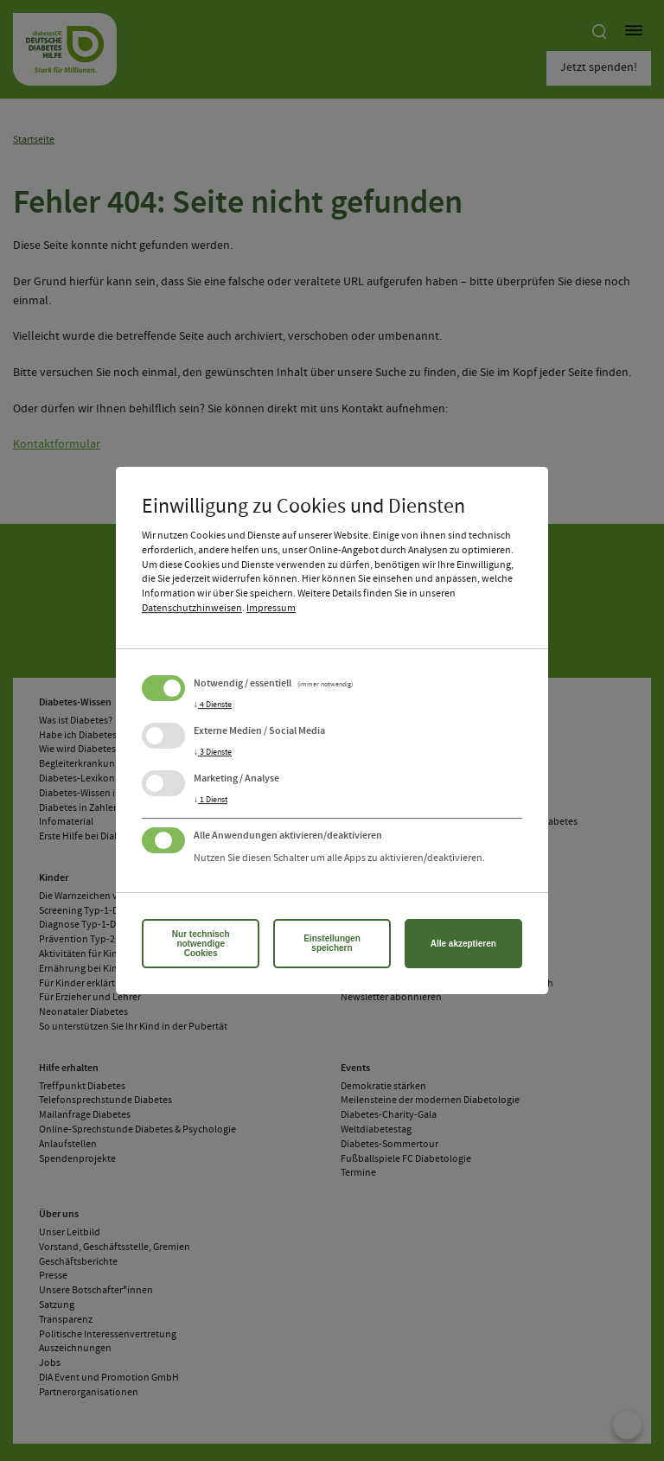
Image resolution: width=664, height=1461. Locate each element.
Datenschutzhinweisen (192, 609)
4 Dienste (213, 704)
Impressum (271, 609)
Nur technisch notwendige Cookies (201, 943)
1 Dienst (210, 799)
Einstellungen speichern (332, 943)
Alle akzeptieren (463, 943)
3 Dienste (213, 752)
